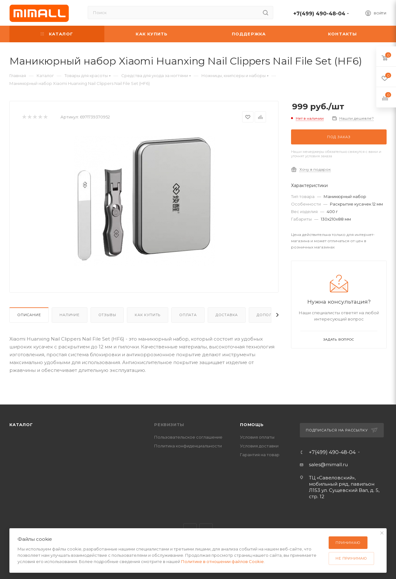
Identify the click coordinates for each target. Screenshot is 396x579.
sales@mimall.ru (328, 464)
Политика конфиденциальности (188, 445)
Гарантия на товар (259, 454)
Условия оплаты (257, 437)
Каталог (21, 424)
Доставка (227, 315)
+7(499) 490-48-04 (319, 14)
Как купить (147, 315)
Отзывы (107, 315)
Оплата (188, 315)
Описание (29, 315)
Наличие (70, 315)
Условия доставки (259, 445)
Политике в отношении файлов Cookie (222, 561)
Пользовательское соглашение (188, 437)
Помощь (252, 424)
